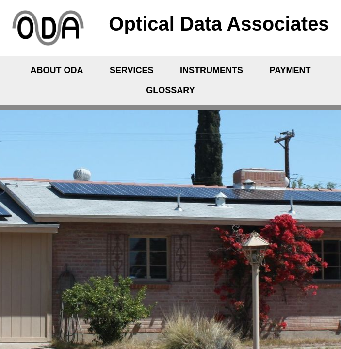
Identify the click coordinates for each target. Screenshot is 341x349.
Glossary (170, 90)
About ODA (56, 70)
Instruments (211, 70)
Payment (290, 70)
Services (132, 70)
